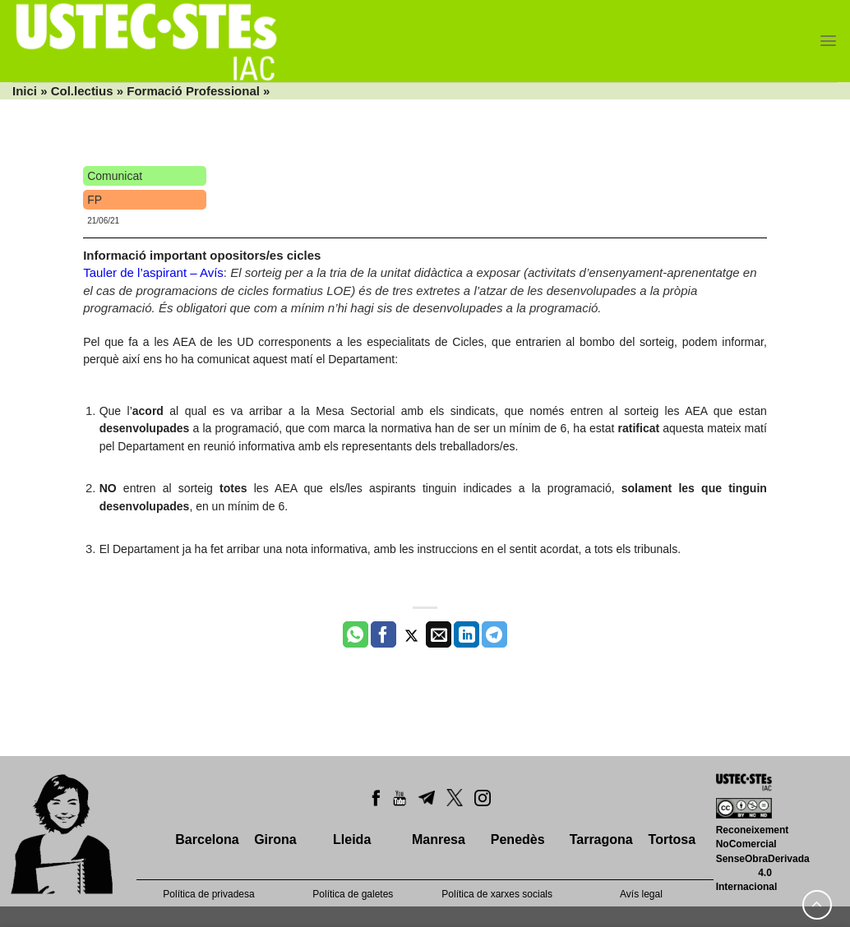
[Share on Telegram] (494, 634)
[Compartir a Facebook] (383, 634)
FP (94, 199)
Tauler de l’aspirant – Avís (153, 272)
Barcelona (206, 839)
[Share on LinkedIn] (466, 634)
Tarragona (601, 839)
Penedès (518, 839)
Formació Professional (193, 91)
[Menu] (828, 40)
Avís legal (641, 894)
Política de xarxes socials (496, 894)
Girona (275, 839)
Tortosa (672, 839)
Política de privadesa (208, 894)
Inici (24, 91)
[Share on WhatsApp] (355, 634)
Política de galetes (352, 894)
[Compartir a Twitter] (411, 634)
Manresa (438, 839)
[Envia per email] (438, 634)
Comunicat (114, 175)
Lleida (352, 839)
